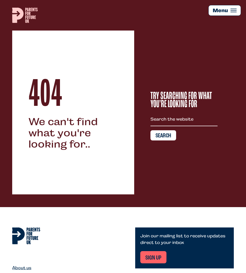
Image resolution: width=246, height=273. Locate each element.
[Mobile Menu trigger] (224, 10)
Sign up (153, 258)
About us (21, 267)
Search (163, 136)
